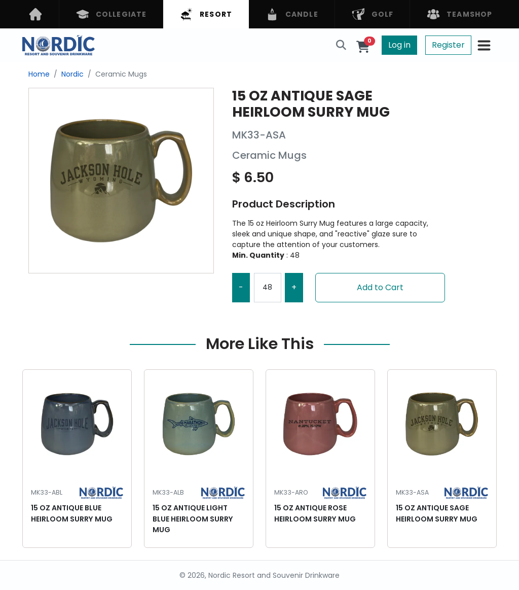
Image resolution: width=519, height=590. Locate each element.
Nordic (72, 74)
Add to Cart (380, 287)
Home (39, 74)
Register (448, 45)
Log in (399, 45)
